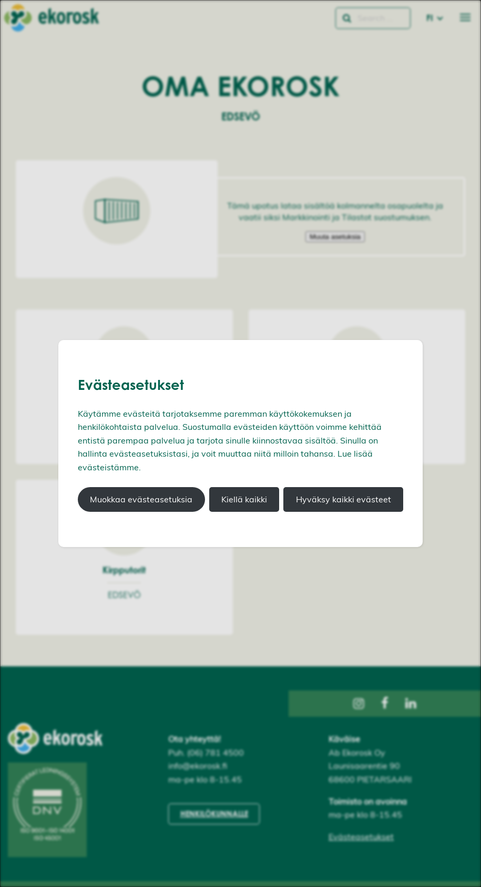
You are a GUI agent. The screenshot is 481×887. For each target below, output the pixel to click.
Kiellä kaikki (244, 499)
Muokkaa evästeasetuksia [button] (141, 499)
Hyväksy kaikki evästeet (343, 499)
